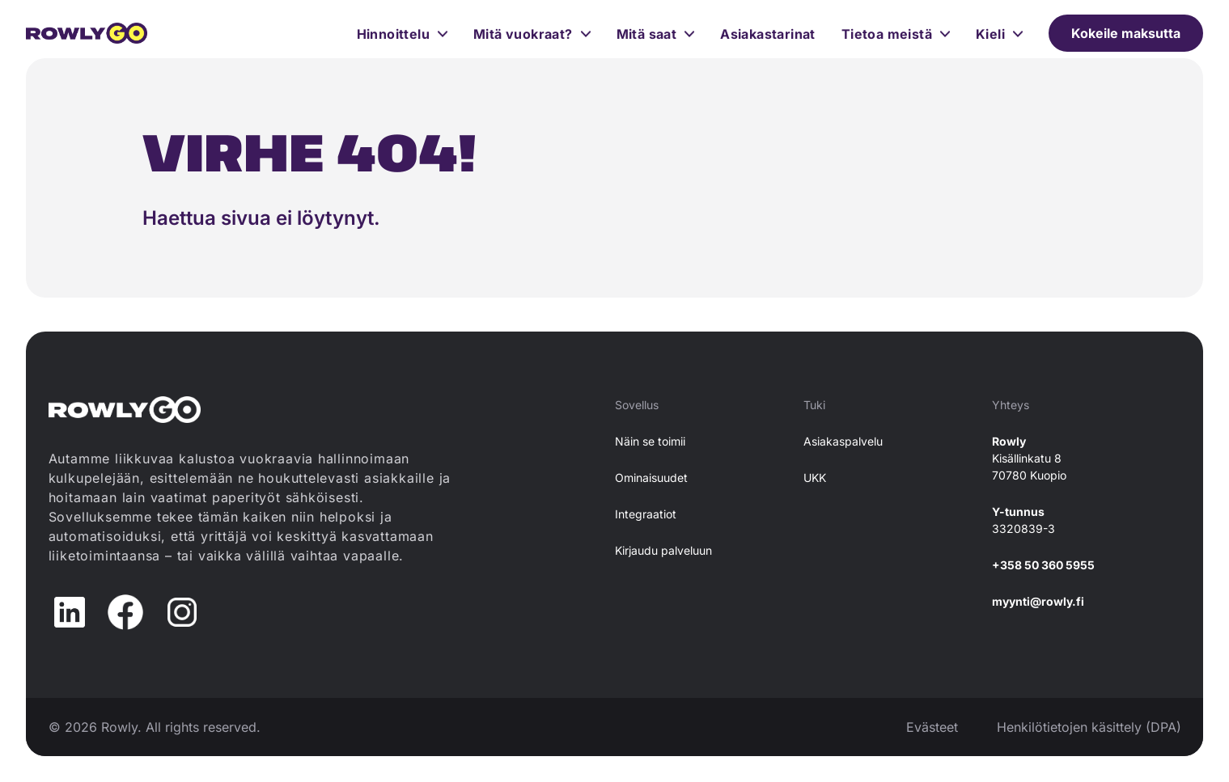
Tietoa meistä (886, 34)
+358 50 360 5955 (1043, 565)
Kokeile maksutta (1125, 33)
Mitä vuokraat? (523, 34)
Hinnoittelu (393, 34)
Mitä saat (647, 34)
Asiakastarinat (768, 34)
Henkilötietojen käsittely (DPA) (1089, 727)
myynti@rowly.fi (1038, 601)
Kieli (990, 34)
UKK (814, 477)
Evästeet (932, 727)
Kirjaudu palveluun (663, 550)
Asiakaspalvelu (843, 441)
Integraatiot (645, 514)
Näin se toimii (650, 441)
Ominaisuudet (651, 477)
